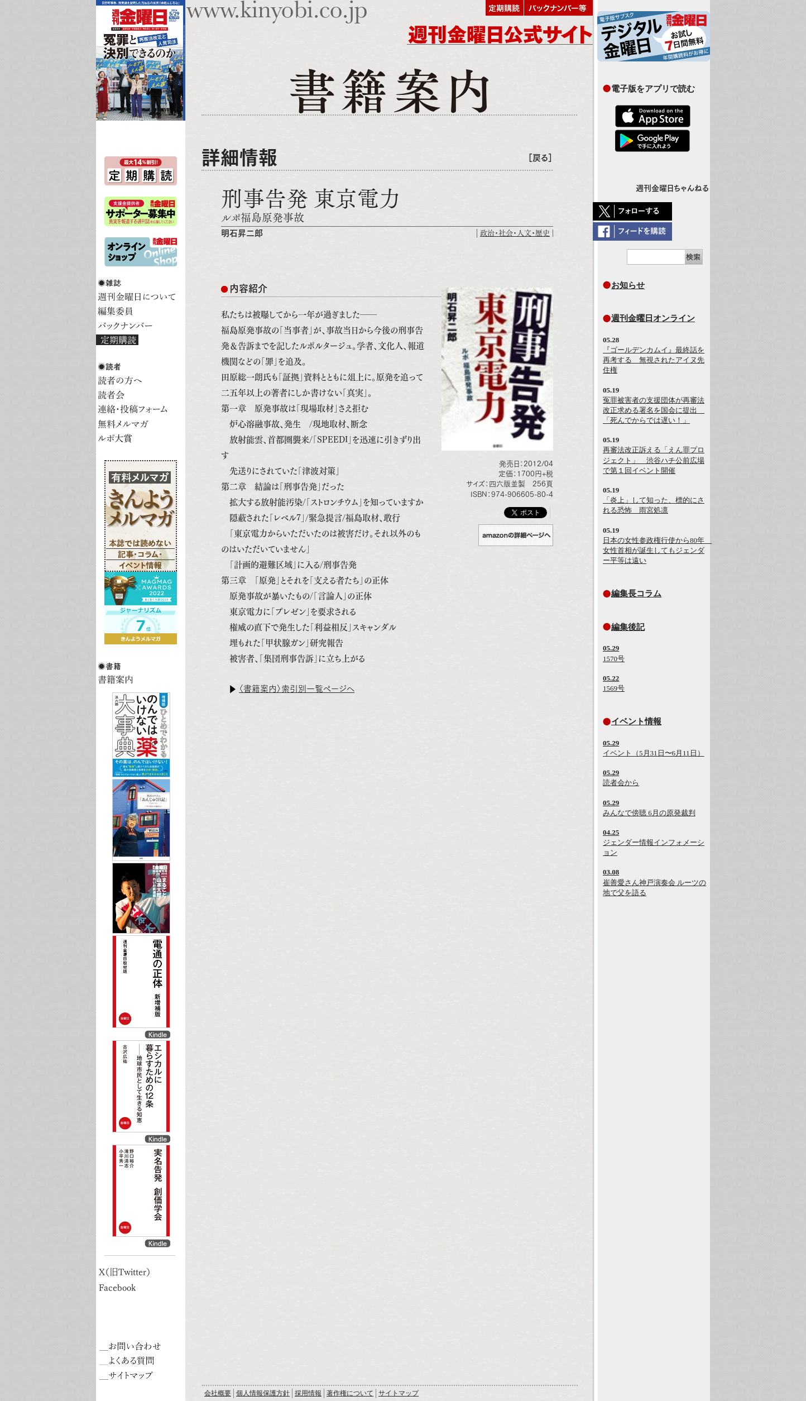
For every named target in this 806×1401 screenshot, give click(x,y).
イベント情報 (636, 721)
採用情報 (308, 1393)
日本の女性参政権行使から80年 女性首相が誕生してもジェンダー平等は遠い (657, 550)
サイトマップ (398, 1393)
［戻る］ (540, 158)
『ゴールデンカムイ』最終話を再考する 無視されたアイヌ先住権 (653, 360)
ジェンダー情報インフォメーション (653, 842)
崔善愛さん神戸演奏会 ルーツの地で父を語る (654, 882)
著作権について (350, 1393)
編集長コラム (636, 593)
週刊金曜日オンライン (653, 318)
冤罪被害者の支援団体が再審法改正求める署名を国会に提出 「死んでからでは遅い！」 (653, 410)
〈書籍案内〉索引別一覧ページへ (296, 689)
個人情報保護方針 (263, 1393)
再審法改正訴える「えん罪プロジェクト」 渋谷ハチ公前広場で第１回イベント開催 (653, 460)
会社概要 (217, 1393)
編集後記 (628, 627)
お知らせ (628, 285)
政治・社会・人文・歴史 (515, 233)
